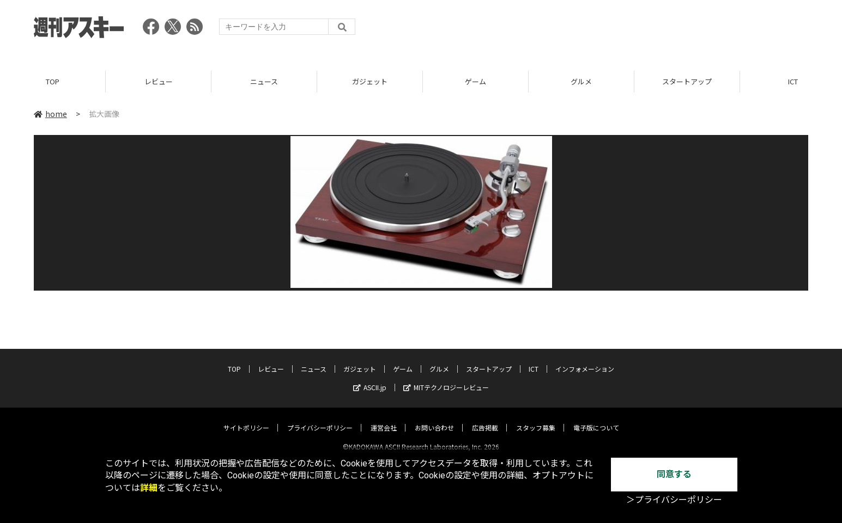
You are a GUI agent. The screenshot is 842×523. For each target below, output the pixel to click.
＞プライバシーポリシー (674, 500)
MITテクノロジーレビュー (446, 378)
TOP (52, 81)
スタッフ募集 (535, 418)
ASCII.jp (369, 378)
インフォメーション (584, 359)
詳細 (149, 488)
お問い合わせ (434, 418)
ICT (533, 359)
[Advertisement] (609, 29)
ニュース (264, 81)
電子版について (596, 418)
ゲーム (475, 81)
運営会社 (384, 418)
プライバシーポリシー (320, 418)
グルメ (581, 81)
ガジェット (369, 81)
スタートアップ (687, 81)
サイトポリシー (246, 418)
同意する (674, 474)
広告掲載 (485, 418)
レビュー (158, 81)
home (50, 113)
